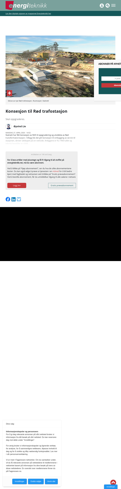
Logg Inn (17, 185)
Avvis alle (51, 481)
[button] (113, 483)
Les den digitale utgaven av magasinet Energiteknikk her (28, 13)
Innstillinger (111, 487)
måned (56, 171)
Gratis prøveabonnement (62, 185)
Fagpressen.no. (15, 471)
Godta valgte (35, 481)
